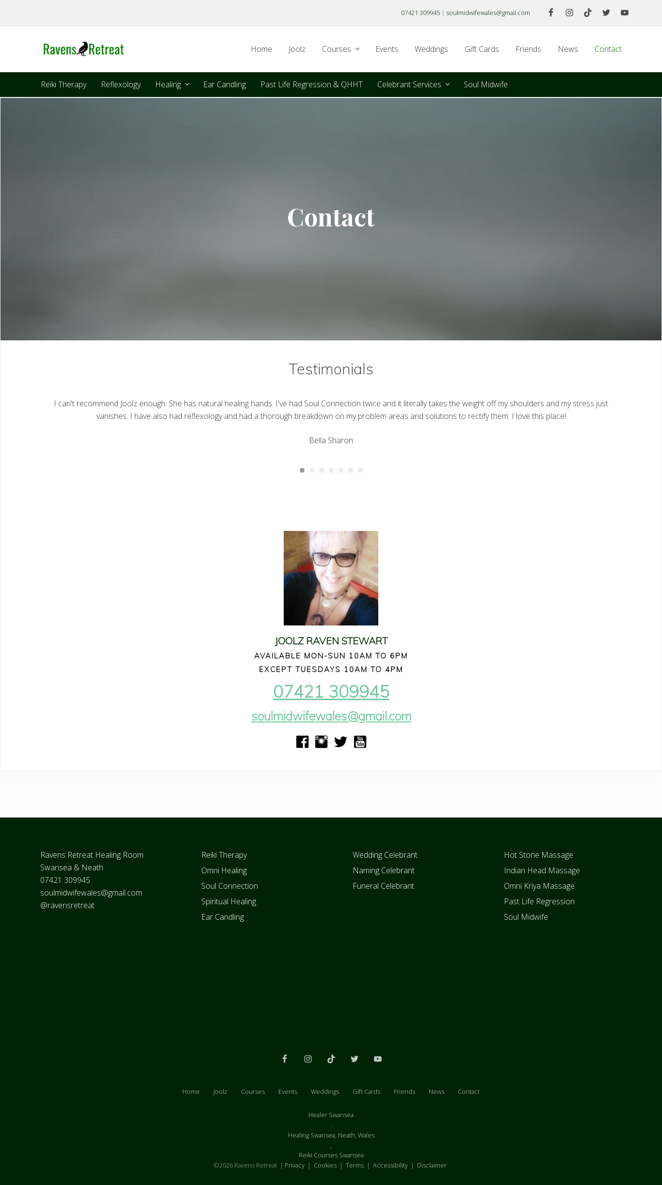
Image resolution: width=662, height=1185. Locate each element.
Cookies (325, 1165)
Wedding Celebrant (385, 854)
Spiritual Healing (228, 901)
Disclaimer (432, 1165)
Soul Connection (229, 886)
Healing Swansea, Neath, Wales (331, 1135)
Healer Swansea (331, 1114)
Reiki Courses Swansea (331, 1155)
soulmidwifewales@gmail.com (488, 12)
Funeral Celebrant (383, 886)
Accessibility (390, 1165)
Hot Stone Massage (538, 854)
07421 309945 (420, 12)
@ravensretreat (67, 905)
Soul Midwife (526, 917)
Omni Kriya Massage (539, 886)
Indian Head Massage (542, 870)
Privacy (295, 1165)
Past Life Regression (539, 901)
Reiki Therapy (224, 854)
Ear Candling (222, 917)
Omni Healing (224, 870)
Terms (355, 1165)
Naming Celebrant (384, 870)
